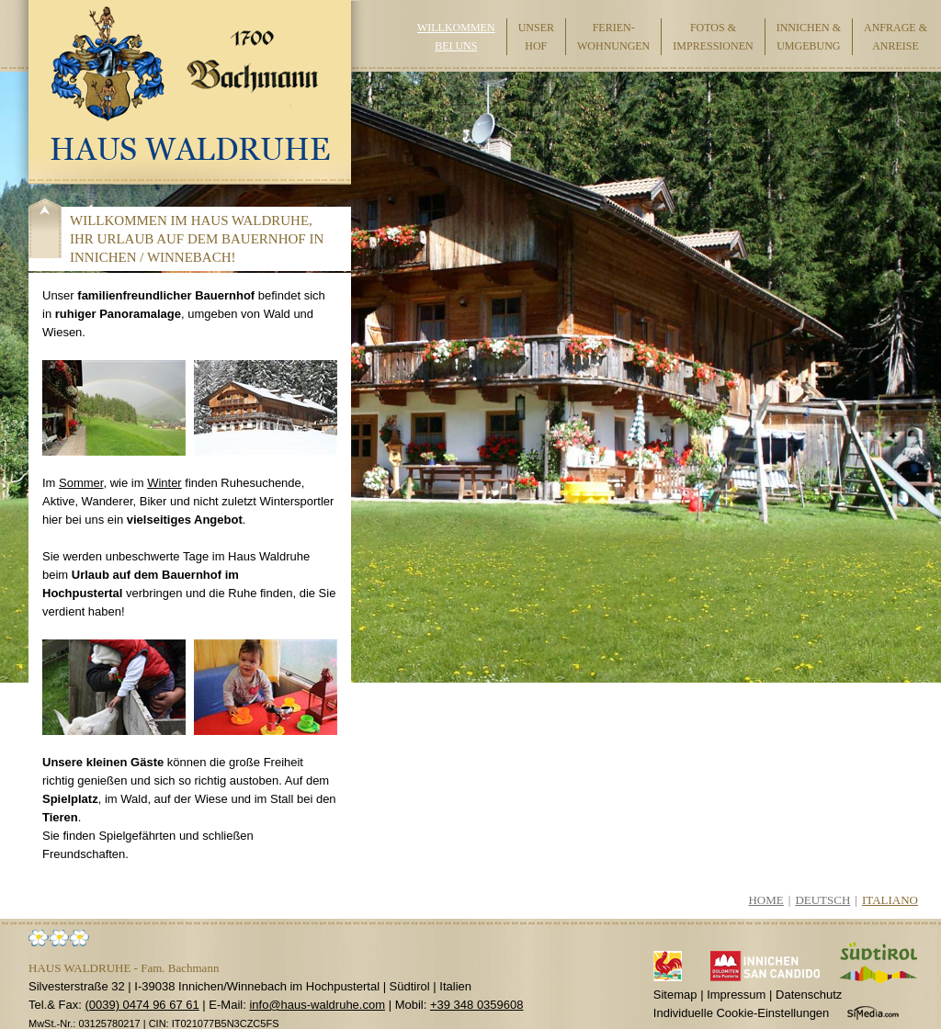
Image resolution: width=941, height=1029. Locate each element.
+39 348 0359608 (477, 1005)
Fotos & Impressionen (713, 36)
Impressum (736, 994)
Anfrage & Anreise (895, 36)
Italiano (890, 900)
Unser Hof (536, 36)
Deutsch (822, 900)
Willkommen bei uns (456, 36)
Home (765, 900)
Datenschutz (809, 994)
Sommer (81, 483)
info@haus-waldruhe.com (317, 1005)
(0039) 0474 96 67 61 (141, 1005)
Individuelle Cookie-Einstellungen (741, 1013)
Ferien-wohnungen (613, 36)
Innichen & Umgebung (809, 36)
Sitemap (675, 994)
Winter (164, 483)
